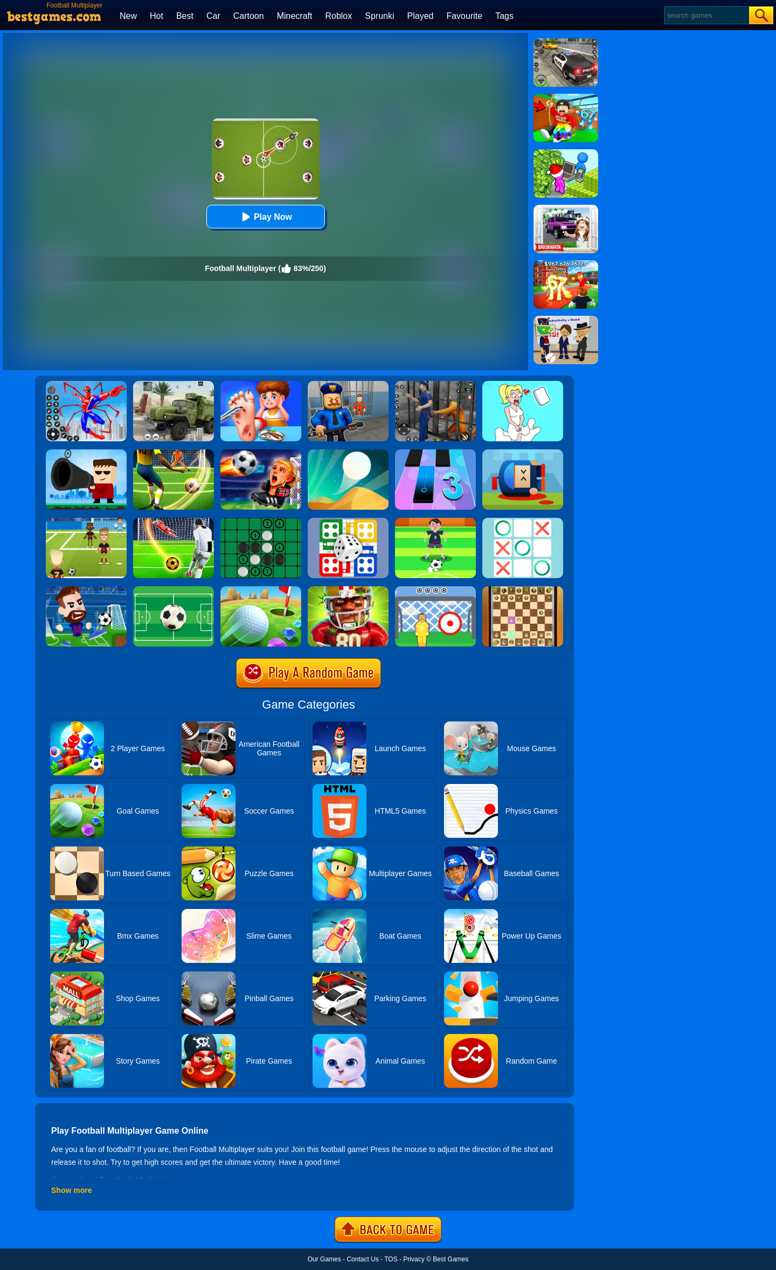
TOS (390, 1259)
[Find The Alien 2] (566, 319)
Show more (71, 1190)
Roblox (338, 15)
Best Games (450, 1259)
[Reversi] (260, 521)
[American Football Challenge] (348, 590)
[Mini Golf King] (260, 590)
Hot (156, 15)
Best (184, 15)
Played (420, 15)
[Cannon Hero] (522, 453)
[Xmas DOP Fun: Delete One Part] (522, 384)
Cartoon (248, 15)
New (128, 15)
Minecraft (295, 15)
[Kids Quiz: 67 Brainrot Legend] (566, 264)
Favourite (464, 15)
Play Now (265, 217)
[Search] (706, 15)
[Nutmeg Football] (435, 521)
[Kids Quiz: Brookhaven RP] (566, 208)
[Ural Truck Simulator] (173, 384)
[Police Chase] (566, 42)
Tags (504, 15)
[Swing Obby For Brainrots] (566, 97)
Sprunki (379, 15)
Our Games (324, 1259)
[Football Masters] (86, 590)
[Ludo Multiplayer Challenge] (348, 521)
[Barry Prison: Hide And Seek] (348, 384)
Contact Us (362, 1259)
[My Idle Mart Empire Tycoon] (566, 153)
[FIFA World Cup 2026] (260, 453)
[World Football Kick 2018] (86, 521)
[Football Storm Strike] (173, 453)
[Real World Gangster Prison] (435, 384)
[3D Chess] (522, 590)
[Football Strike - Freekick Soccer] (173, 521)
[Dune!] (348, 453)
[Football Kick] (435, 590)
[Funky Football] (173, 590)
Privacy (413, 1259)
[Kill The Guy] (86, 453)
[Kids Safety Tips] (260, 384)
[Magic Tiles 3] (435, 453)
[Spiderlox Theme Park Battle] (86, 384)
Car (213, 15)
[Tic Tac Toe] (522, 521)
